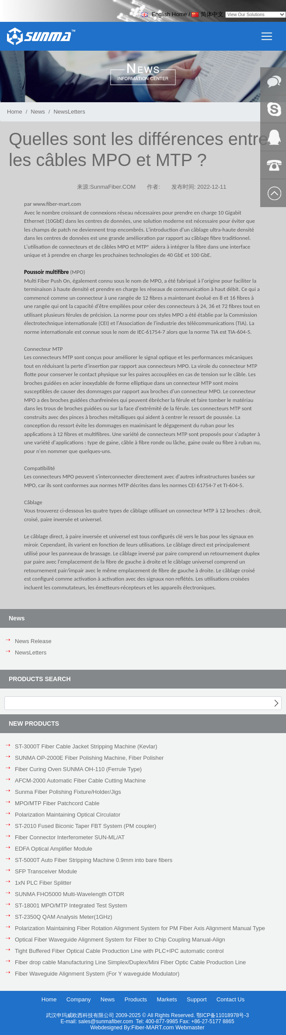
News (38, 111)
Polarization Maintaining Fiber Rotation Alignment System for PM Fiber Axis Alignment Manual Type (140, 928)
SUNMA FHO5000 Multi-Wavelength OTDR (69, 894)
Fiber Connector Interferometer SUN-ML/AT (70, 837)
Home (14, 111)
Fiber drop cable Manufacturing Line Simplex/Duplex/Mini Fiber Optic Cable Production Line (130, 962)
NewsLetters (30, 652)
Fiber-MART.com (153, 1027)
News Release (33, 641)
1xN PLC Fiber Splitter (43, 882)
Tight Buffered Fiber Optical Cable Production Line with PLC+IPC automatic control (119, 951)
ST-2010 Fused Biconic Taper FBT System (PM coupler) (85, 826)
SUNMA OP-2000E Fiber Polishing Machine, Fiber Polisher (89, 758)
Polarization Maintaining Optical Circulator (67, 814)
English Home (164, 14)
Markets (167, 999)
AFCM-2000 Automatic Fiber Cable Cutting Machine (80, 780)
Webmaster (189, 1027)
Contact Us (230, 999)
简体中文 (207, 14)
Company (78, 999)
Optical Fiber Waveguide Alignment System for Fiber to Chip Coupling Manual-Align (120, 939)
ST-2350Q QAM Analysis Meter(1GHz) (63, 917)
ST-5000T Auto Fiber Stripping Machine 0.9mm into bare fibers (93, 860)
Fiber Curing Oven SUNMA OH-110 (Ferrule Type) (78, 769)
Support (197, 999)
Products (136, 999)
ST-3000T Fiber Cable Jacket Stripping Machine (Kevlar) (86, 746)
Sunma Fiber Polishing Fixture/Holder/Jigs (68, 792)
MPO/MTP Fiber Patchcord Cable (57, 803)
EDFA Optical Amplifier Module (53, 848)
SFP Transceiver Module (46, 871)
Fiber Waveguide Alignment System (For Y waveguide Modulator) (97, 973)
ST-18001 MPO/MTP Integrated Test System (71, 905)
